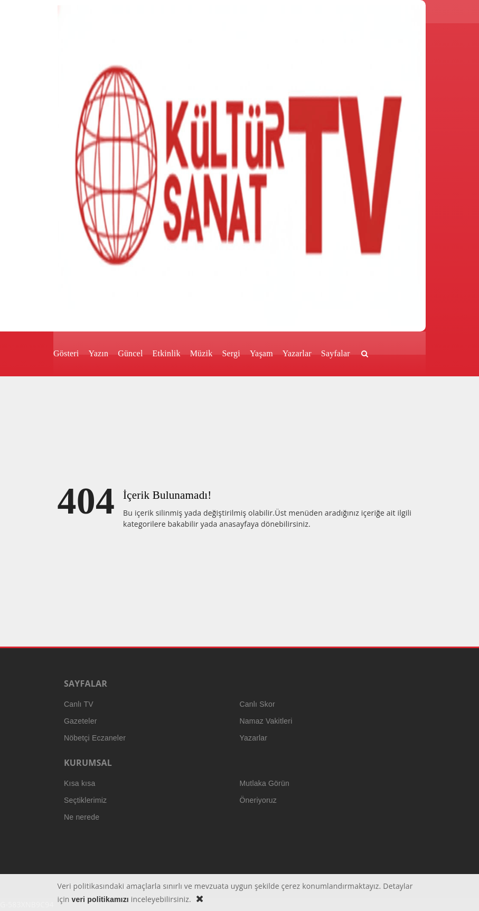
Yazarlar (254, 738)
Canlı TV (78, 704)
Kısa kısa (79, 783)
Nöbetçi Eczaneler (95, 738)
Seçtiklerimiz (85, 800)
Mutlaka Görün (264, 783)
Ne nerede (81, 817)
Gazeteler (80, 721)
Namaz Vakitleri (266, 721)
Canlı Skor (257, 704)
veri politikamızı (100, 899)
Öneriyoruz (258, 800)
